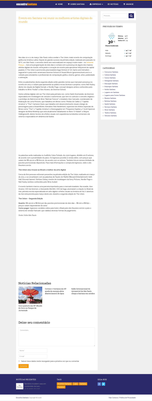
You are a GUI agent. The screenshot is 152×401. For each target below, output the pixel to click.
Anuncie (128, 4)
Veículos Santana (110, 116)
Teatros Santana (110, 113)
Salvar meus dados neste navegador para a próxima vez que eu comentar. (50, 361)
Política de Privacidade (127, 397)
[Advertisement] (56, 41)
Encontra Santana (22, 397)
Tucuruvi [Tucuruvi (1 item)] (61, 387)
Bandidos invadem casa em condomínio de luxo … (35, 385)
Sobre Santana (76, 4)
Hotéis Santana (109, 89)
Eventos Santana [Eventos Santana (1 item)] (64, 384)
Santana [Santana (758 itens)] (83, 384)
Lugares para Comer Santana (114, 95)
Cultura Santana (110, 75)
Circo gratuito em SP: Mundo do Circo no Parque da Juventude (30, 308)
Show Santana (109, 110)
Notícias (113, 4)
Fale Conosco (113, 397)
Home (59, 4)
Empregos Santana (111, 86)
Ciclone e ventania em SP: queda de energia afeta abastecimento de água (55, 291)
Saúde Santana (109, 104)
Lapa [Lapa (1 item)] (75, 384)
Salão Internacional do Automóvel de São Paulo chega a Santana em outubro (83, 291)
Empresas (95, 4)
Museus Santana (110, 98)
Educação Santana (111, 83)
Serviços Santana (110, 107)
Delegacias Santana (111, 81)
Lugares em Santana (111, 92)
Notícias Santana (110, 101)
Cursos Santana (109, 78)
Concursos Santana (111, 72)
